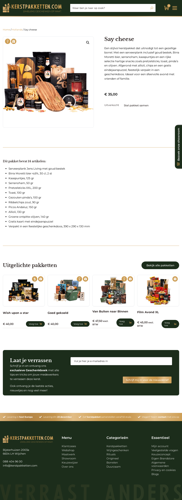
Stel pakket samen (136, 105)
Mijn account (160, 444)
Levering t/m (57, 415)
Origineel (112, 457)
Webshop (68, 448)
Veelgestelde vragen (164, 448)
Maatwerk (68, 453)
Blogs (155, 472)
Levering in (20, 415)
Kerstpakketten (116, 444)
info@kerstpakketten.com (20, 464)
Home (6, 29)
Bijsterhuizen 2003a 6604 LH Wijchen (16, 450)
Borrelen (112, 461)
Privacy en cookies (163, 468)
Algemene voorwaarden (160, 462)
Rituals (111, 453)
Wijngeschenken (117, 448)
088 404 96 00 (12, 460)
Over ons (68, 465)
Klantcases (69, 444)
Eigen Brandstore (163, 457)
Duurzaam (113, 465)
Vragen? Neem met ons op (160, 415)
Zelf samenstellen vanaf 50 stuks (107, 415)
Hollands (17, 29)
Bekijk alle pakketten (160, 265)
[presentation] (98, 375)
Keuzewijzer (70, 461)
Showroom (69, 457)
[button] (88, 42)
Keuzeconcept (161, 453)
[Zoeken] (151, 8)
